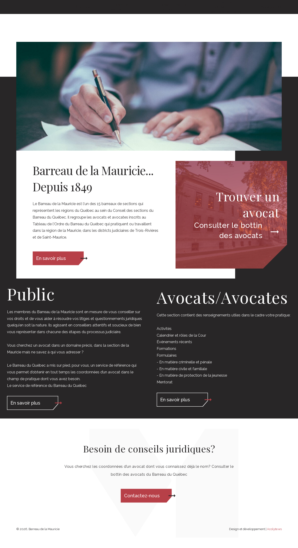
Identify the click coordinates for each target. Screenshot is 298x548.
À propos (82, 21)
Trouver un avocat (120, 21)
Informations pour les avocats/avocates (225, 20)
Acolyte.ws (274, 529)
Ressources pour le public (175, 21)
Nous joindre (271, 21)
